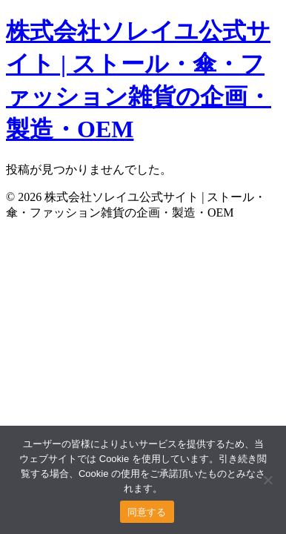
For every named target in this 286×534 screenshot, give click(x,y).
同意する (147, 512)
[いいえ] (267, 479)
